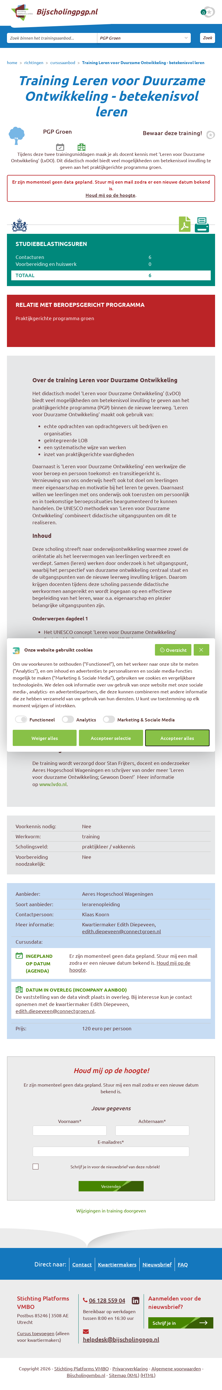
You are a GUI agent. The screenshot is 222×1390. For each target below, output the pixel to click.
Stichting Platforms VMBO (81, 1368)
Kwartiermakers (117, 1264)
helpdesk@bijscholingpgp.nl (121, 1339)
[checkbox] (34, 719)
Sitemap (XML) (124, 1375)
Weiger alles (45, 738)
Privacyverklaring (130, 1368)
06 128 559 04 (107, 1300)
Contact (82, 1264)
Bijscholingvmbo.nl (86, 1375)
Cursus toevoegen (35, 1333)
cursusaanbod (62, 62)
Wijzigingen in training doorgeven (111, 1210)
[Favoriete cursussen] (209, 12)
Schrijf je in (164, 1323)
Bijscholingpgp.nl (54, 12)
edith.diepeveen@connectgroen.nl (121, 931)
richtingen (33, 62)
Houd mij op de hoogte (110, 195)
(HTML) (148, 1375)
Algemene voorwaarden (176, 1368)
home (12, 62)
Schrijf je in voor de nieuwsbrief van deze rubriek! (115, 1166)
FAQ (183, 1264)
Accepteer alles (177, 738)
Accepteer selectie (111, 738)
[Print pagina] (202, 225)
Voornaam (70, 1121)
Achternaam (152, 1121)
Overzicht (173, 650)
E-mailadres (111, 1142)
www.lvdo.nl (53, 784)
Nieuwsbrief (157, 1264)
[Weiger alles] (201, 650)
